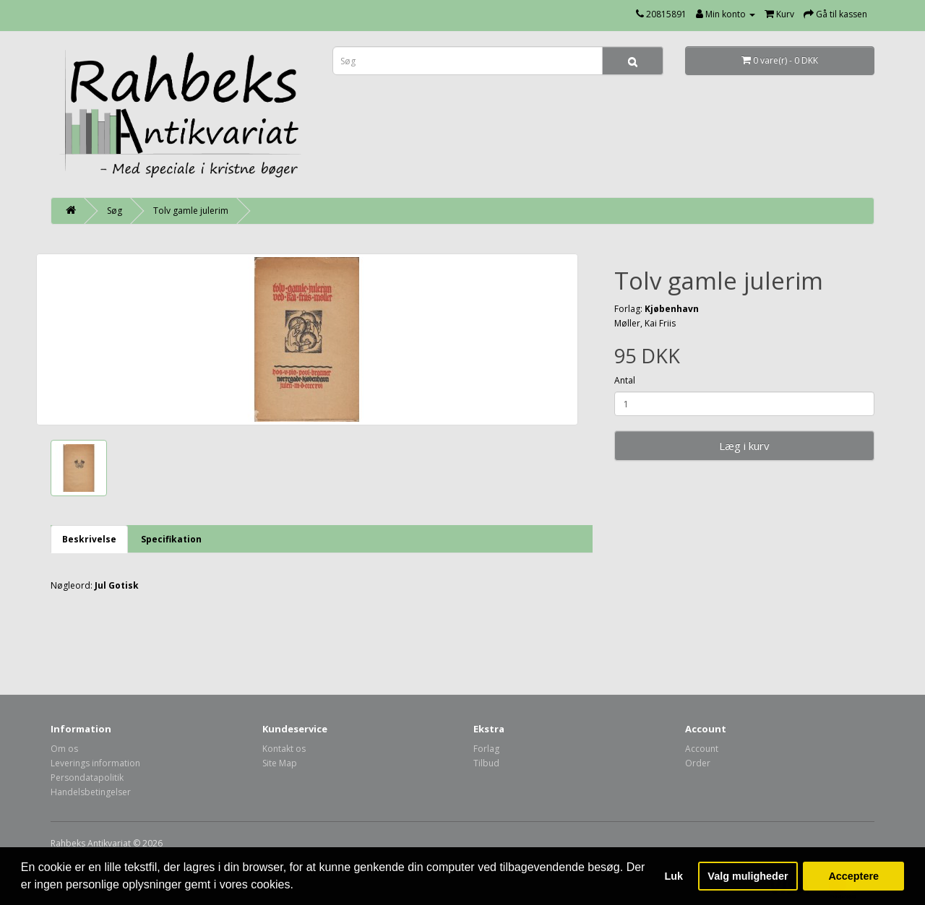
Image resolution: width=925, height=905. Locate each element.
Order (697, 763)
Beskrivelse (89, 539)
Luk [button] (674, 876)
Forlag (486, 748)
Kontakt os (284, 748)
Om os (64, 748)
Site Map (279, 763)
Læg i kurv (744, 445)
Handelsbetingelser (91, 792)
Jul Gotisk (117, 585)
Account (701, 748)
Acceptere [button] (853, 876)
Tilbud (486, 763)
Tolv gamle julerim (190, 210)
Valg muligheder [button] (747, 876)
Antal (624, 380)
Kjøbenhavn (672, 309)
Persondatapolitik (87, 777)
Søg (114, 210)
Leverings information (95, 763)
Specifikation (171, 539)
